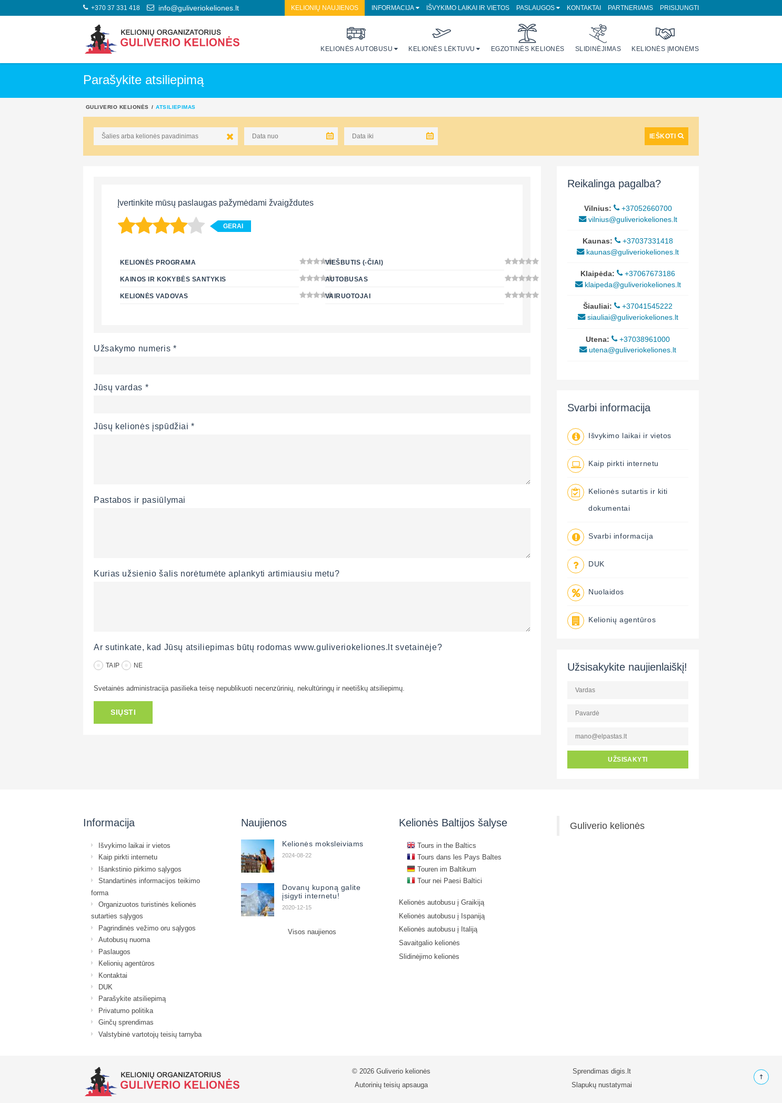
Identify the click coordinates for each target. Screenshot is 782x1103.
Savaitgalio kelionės (429, 942)
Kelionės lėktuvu (441, 38)
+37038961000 (640, 339)
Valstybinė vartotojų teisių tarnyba (150, 1034)
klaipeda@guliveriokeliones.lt (628, 284)
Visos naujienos (312, 931)
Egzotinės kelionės (528, 38)
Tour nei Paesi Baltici (444, 880)
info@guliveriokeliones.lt (193, 8)
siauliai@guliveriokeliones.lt (628, 317)
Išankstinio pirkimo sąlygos (140, 869)
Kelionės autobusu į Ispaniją (442, 916)
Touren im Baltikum (441, 869)
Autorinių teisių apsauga (391, 1084)
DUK (596, 564)
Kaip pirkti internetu (623, 463)
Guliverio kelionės (117, 107)
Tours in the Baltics (441, 845)
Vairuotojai (347, 296)
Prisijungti (679, 8)
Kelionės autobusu (356, 38)
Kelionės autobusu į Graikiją (441, 902)
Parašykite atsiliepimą (132, 998)
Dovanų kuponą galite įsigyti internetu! (321, 891)
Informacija (393, 8)
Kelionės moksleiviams (323, 843)
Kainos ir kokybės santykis (173, 279)
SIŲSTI (123, 712)
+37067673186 (646, 273)
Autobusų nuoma (124, 939)
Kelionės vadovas (154, 296)
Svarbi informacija (620, 536)
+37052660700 (643, 208)
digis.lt (621, 1071)
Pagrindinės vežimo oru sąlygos (147, 928)
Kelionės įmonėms (665, 38)
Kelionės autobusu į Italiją (438, 929)
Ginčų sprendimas (126, 1022)
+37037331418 (644, 241)
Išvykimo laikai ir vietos (467, 8)
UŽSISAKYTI (628, 759)
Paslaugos (535, 8)
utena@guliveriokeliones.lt (627, 350)
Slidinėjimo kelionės (429, 956)
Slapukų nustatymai (602, 1084)
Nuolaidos (606, 592)
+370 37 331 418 (111, 8)
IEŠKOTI (666, 136)
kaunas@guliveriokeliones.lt (628, 252)
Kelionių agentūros (622, 619)
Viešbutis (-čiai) (354, 262)
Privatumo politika (125, 1010)
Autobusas (346, 279)
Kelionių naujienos (324, 8)
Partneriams (630, 8)
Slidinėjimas (598, 38)
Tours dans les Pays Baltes (454, 857)
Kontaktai (584, 8)
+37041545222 (643, 306)
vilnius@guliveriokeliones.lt (628, 219)
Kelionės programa (158, 262)
